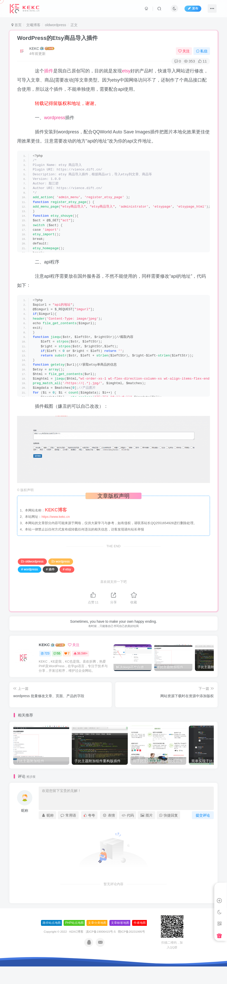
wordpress (54, 117)
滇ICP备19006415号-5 (101, 931)
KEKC (34, 48)
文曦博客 (33, 25)
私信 (202, 51)
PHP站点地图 (74, 923)
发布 (193, 8)
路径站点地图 (51, 923)
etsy (126, 70)
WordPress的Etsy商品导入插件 (57, 38)
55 (56, 653)
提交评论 (203, 815)
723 (45, 653)
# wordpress (29, 569)
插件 (48, 70)
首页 (16, 25)
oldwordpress (55, 25)
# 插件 (50, 569)
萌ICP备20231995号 (131, 931)
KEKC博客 (76, 931)
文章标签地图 (120, 923)
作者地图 (140, 923)
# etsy (67, 569)
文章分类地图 (97, 923)
